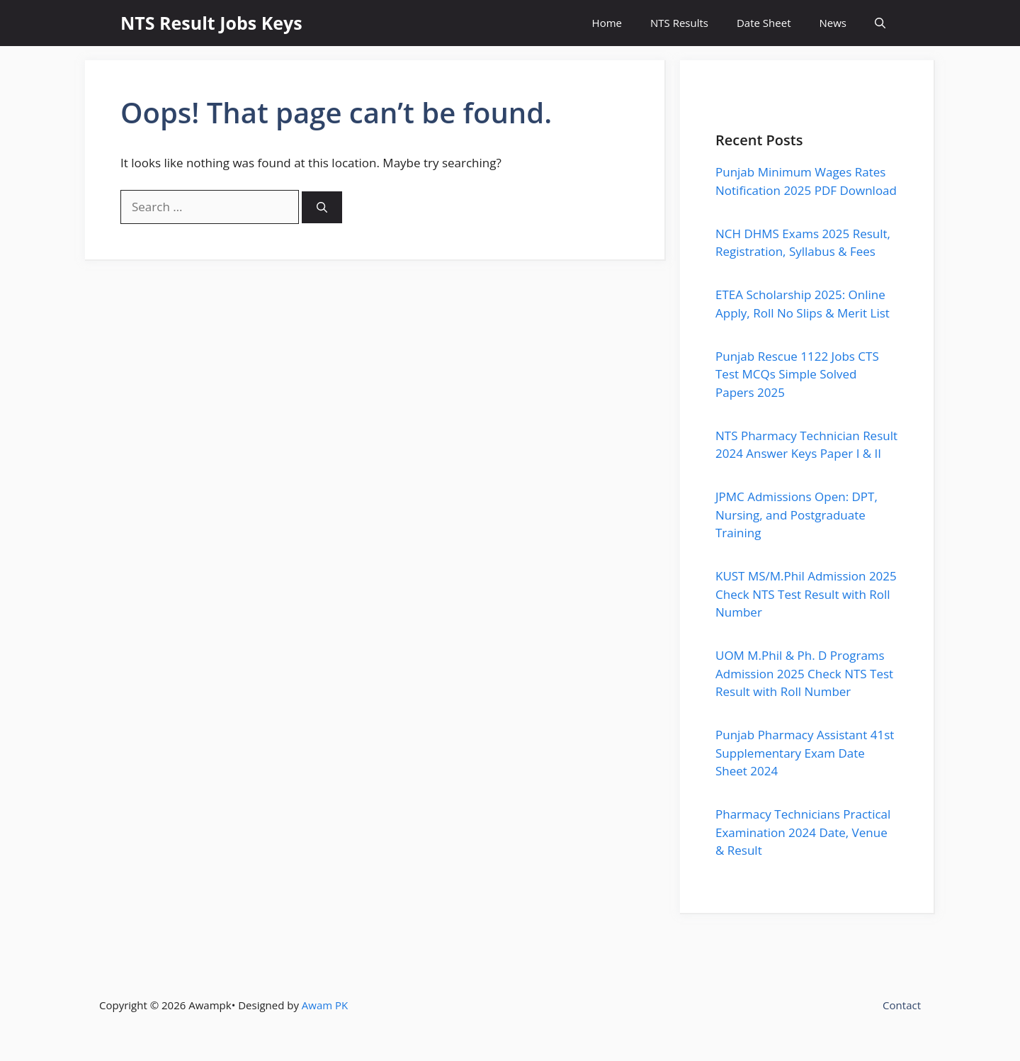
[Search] (322, 207)
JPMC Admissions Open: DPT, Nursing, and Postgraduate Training (796, 514)
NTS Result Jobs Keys (211, 23)
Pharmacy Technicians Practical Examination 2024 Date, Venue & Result (802, 832)
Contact (902, 1005)
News (833, 23)
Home (607, 23)
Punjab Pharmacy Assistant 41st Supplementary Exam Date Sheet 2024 (804, 752)
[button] (880, 23)
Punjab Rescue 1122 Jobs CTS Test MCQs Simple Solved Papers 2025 (797, 374)
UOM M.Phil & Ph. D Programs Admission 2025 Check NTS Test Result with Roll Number (804, 673)
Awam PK (325, 1005)
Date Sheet (764, 23)
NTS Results (679, 23)
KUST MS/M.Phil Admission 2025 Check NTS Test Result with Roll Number (806, 594)
